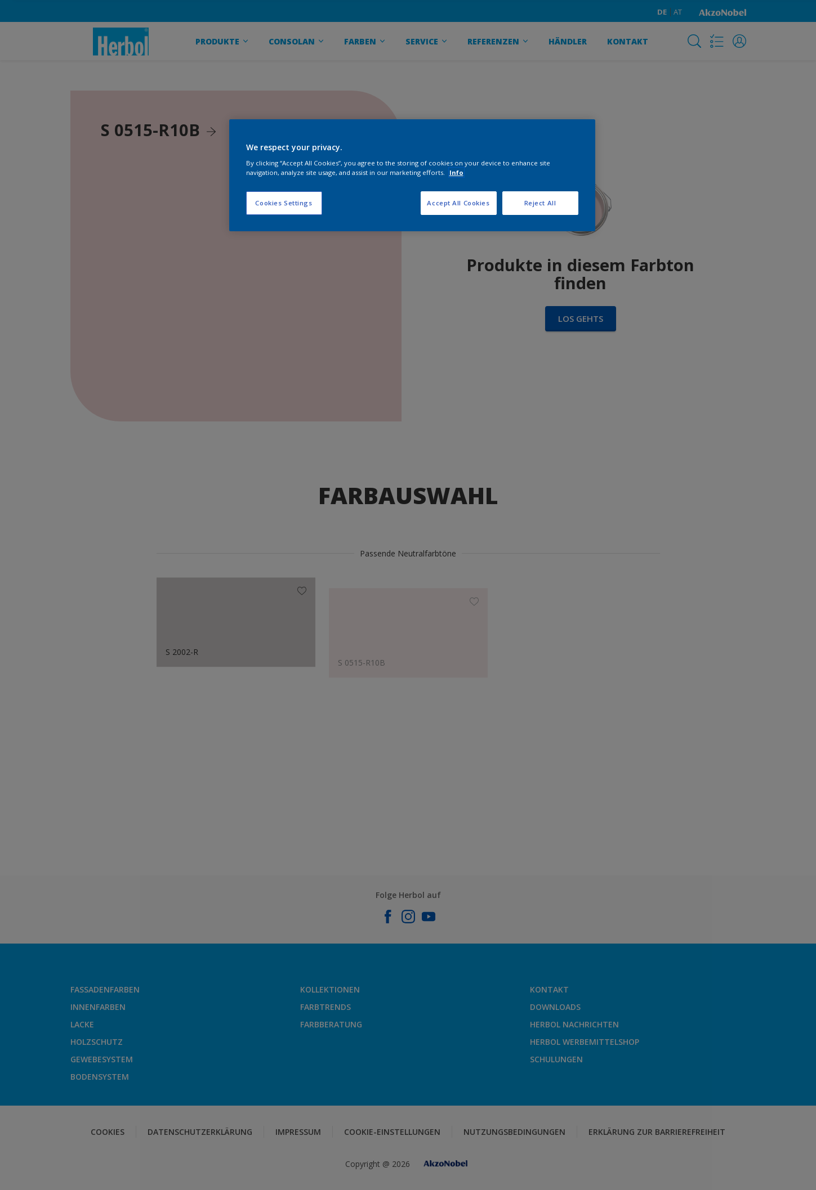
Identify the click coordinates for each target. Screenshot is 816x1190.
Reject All (540, 203)
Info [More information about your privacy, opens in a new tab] (456, 172)
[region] (412, 175)
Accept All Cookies (458, 203)
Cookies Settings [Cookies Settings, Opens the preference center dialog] (283, 203)
